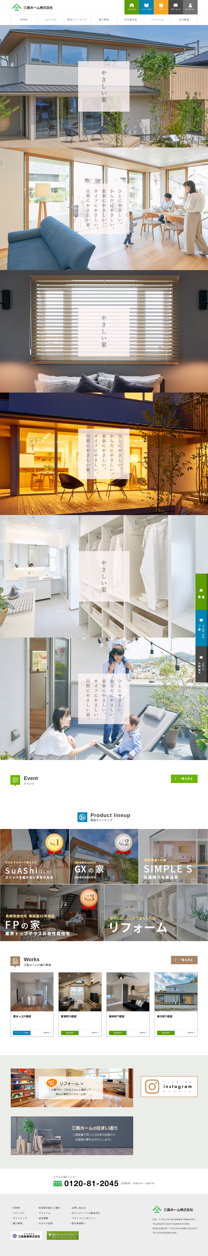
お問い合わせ (79, 1207)
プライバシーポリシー (84, 1218)
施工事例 (104, 19)
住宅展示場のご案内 (49, 1207)
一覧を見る (186, 778)
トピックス (50, 19)
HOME (24, 19)
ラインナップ (20, 1218)
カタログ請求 (46, 1223)
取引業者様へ (79, 1223)
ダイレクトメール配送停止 (86, 1213)
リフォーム (157, 19)
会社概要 (184, 19)
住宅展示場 (130, 19)
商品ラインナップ (77, 19)
